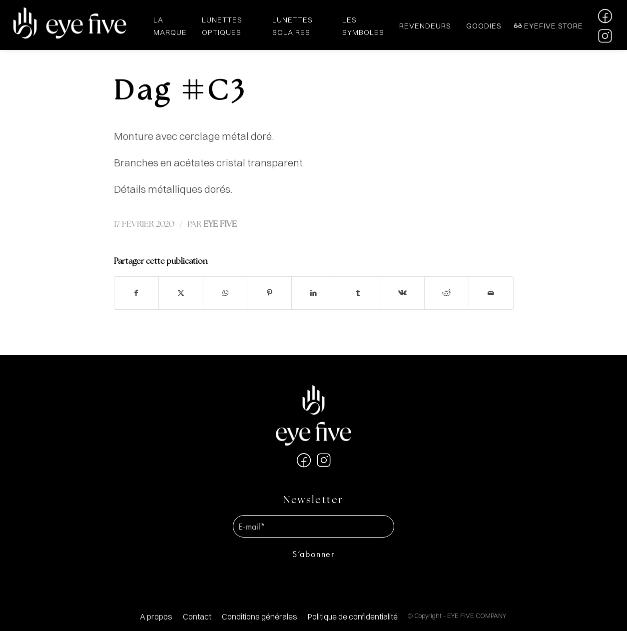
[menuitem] (156, 617)
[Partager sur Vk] (402, 293)
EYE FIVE (220, 224)
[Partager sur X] (181, 293)
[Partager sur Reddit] (447, 293)
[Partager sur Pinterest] (269, 293)
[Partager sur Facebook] (136, 293)
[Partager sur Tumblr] (358, 293)
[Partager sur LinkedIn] (314, 293)
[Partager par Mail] (491, 293)
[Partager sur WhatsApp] (225, 293)
